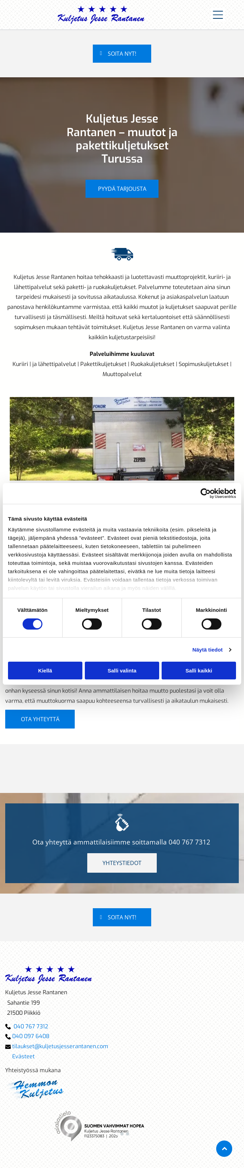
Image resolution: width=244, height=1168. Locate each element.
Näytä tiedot (208, 650)
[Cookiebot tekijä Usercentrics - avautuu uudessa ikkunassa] (205, 493)
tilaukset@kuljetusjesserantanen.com (60, 1046)
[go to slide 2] (122, 1133)
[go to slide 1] (116, 1133)
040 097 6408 (30, 1036)
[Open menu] (218, 15)
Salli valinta (122, 670)
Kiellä (45, 670)
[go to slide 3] (127, 1133)
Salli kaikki (199, 670)
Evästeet (23, 1056)
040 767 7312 (189, 842)
